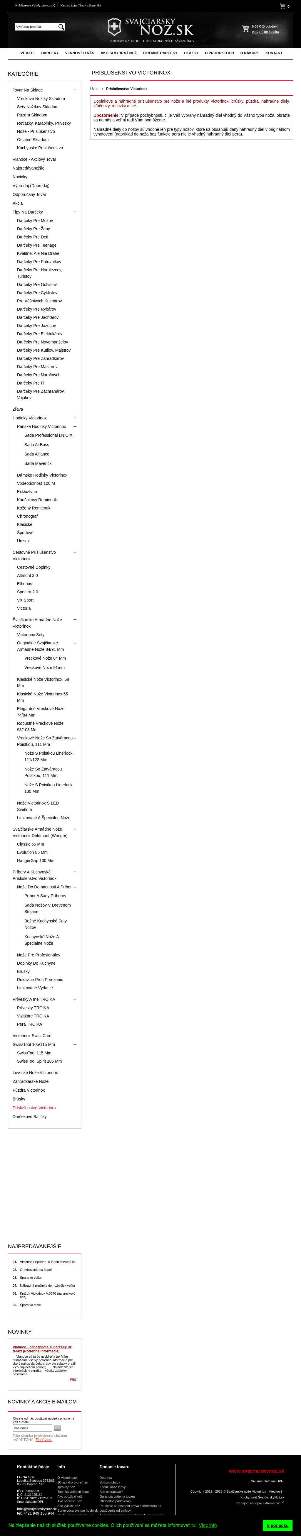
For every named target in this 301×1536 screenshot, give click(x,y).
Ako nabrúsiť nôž (69, 1501)
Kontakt (273, 53)
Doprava (106, 1477)
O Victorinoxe (67, 1477)
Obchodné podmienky (115, 1501)
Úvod (94, 89)
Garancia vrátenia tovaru (117, 1496)
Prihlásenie (35, 5)
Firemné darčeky (160, 53)
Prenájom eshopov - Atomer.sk (259, 1503)
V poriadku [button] (277, 1525)
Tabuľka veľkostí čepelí (73, 1491)
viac (73, 1379)
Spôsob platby (110, 1482)
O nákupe (249, 53)
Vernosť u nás (79, 53)
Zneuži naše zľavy (113, 1487)
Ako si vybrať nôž (119, 53)
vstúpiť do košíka (265, 31)
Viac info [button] (208, 1525)
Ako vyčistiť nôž (68, 1506)
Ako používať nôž (69, 1496)
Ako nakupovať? (111, 1491)
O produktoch (219, 53)
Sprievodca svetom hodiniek (77, 1510)
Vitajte (28, 53)
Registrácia (81, 5)
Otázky (191, 53)
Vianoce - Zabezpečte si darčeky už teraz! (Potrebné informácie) (42, 1349)
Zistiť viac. (44, 1440)
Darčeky (49, 53)
